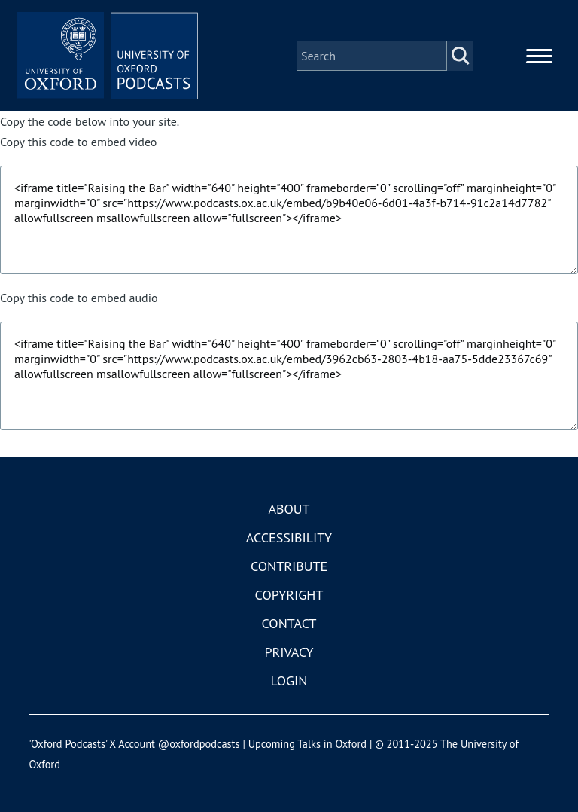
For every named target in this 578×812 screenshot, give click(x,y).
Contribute (289, 566)
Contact (289, 623)
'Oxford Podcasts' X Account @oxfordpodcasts (134, 744)
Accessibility (289, 537)
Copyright (289, 594)
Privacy (288, 652)
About (288, 508)
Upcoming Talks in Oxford (307, 744)
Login (289, 680)
